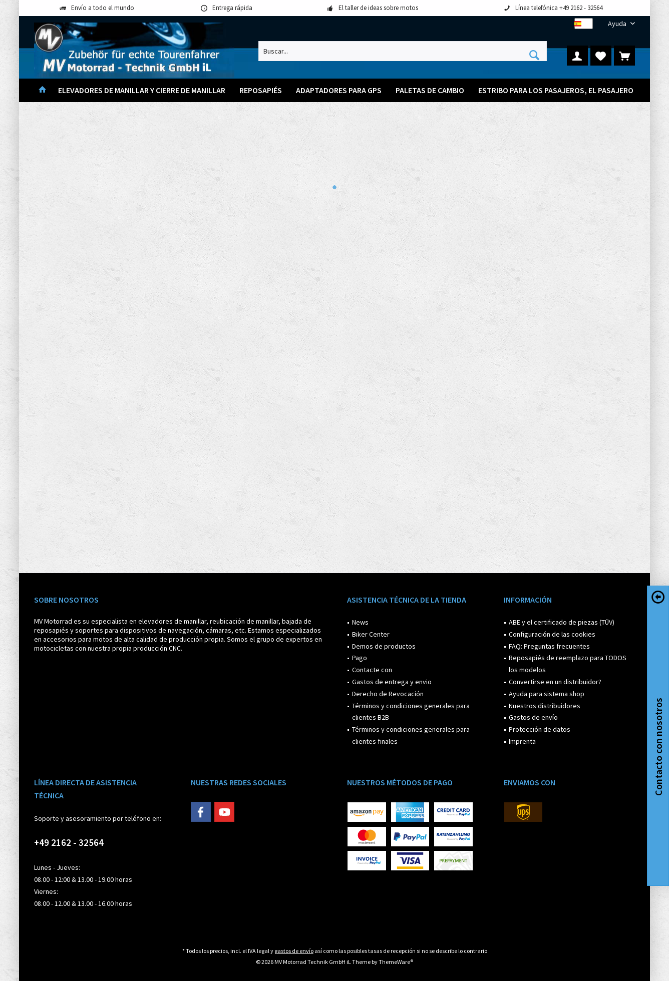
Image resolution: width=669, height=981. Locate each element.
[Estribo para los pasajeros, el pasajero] (555, 90)
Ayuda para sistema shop (546, 693)
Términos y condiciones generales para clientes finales (411, 735)
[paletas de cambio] (430, 90)
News (360, 622)
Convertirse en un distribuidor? (555, 681)
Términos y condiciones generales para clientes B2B (411, 711)
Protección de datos (539, 729)
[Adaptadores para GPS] (339, 90)
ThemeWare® (396, 961)
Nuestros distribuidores (544, 705)
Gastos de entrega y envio (392, 681)
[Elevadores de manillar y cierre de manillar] (141, 90)
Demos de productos (384, 646)
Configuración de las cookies (552, 634)
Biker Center (371, 634)
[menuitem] (617, 24)
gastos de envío (293, 950)
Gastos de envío (533, 717)
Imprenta (522, 741)
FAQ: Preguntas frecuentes (549, 646)
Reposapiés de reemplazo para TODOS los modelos (567, 663)
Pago (359, 657)
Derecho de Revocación (388, 693)
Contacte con (372, 669)
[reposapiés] (260, 90)
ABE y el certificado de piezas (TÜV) (561, 622)
